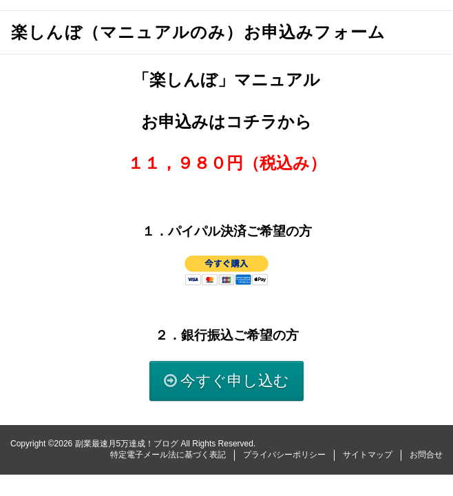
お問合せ (426, 454)
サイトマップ (367, 454)
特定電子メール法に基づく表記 (168, 454)
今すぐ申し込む (234, 380)
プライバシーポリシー (284, 454)
